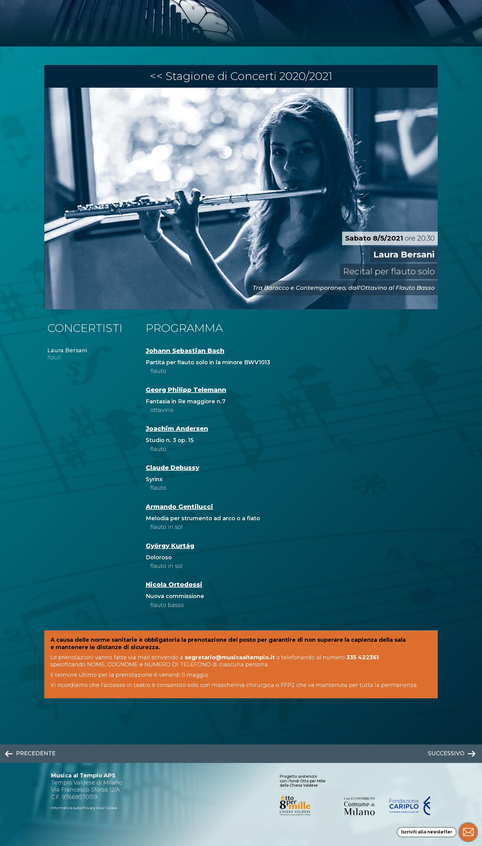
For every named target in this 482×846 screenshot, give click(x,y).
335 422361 (362, 657)
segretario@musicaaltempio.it (230, 657)
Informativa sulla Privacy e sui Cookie (84, 807)
